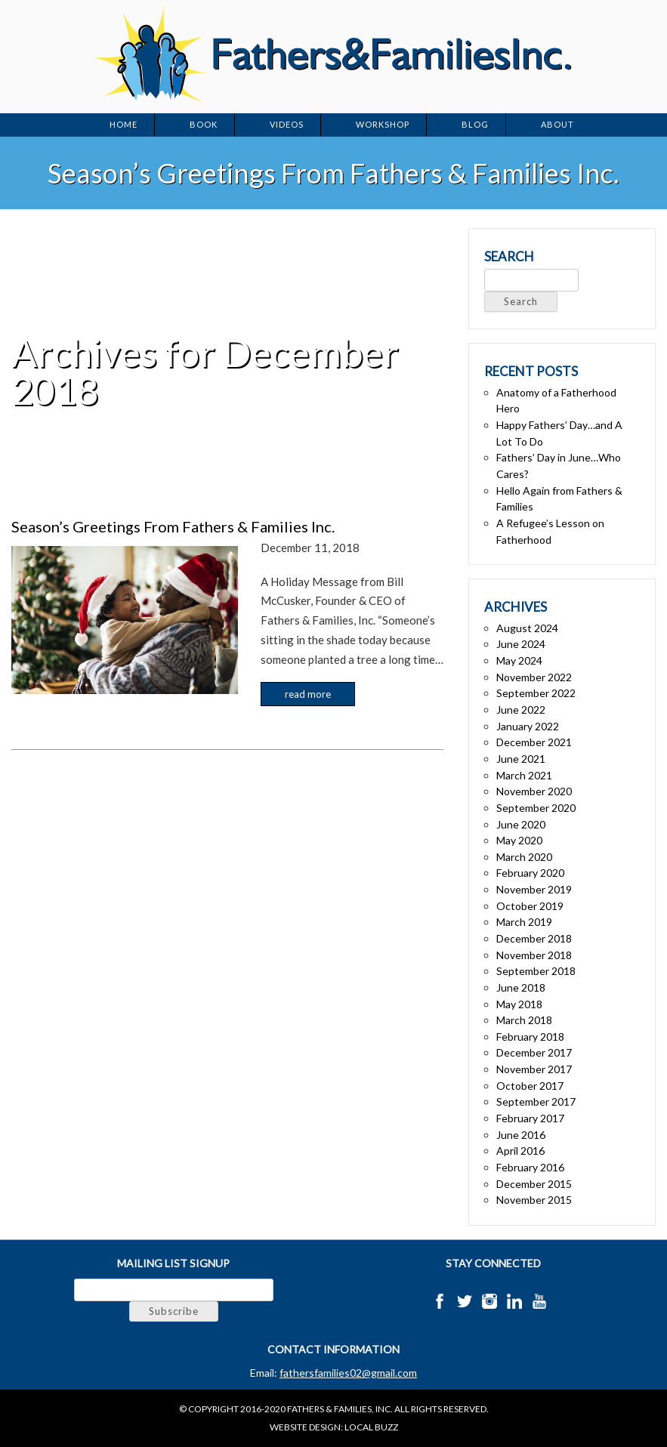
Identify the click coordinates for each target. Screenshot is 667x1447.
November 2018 (534, 955)
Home (123, 124)
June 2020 (520, 824)
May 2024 (519, 660)
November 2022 (534, 677)
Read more (308, 694)
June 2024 (520, 643)
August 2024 (527, 628)
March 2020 (524, 856)
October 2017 (530, 1085)
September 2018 (536, 970)
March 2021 (524, 775)
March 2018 (524, 1020)
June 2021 (520, 758)
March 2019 (524, 921)
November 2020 (534, 791)
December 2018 (534, 938)
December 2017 (534, 1052)
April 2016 (520, 1150)
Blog (475, 124)
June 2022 (520, 709)
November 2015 (534, 1199)
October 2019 (530, 905)
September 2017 (536, 1101)
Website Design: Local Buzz (334, 1427)
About (557, 124)
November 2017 (534, 1069)
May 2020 (519, 840)
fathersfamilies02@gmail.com (348, 1372)
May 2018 (519, 1004)
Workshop (382, 124)
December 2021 (534, 742)
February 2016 (530, 1167)
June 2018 (520, 987)
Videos (287, 124)
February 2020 (530, 872)
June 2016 (520, 1134)
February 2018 (530, 1036)
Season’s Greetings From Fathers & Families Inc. (173, 526)
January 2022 (527, 726)
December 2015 (534, 1183)
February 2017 (530, 1118)
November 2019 (534, 889)
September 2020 (536, 807)
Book (204, 124)
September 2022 (536, 692)
